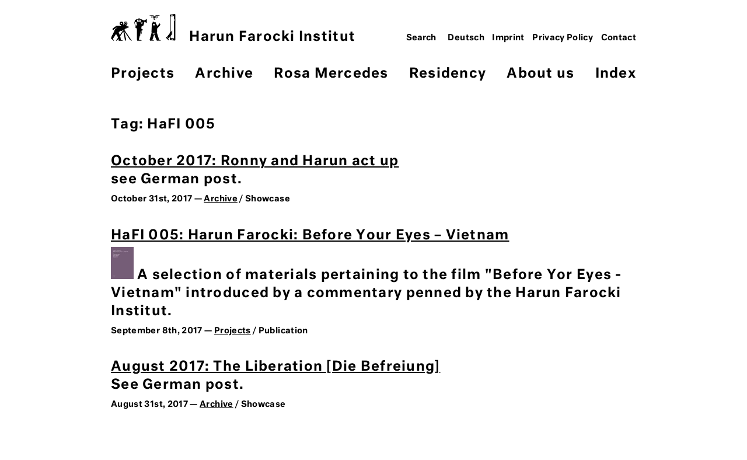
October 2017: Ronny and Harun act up (255, 161)
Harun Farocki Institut (233, 29)
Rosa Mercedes (331, 74)
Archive (224, 74)
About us (540, 74)
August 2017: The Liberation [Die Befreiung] (275, 367)
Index (615, 74)
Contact (619, 38)
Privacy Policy (562, 38)
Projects (142, 74)
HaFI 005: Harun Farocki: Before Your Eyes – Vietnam (310, 235)
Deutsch (466, 38)
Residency (447, 74)
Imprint (508, 38)
